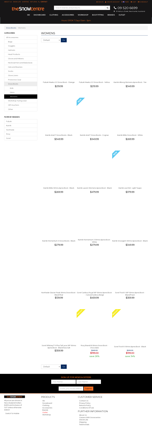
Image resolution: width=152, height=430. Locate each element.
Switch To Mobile (12, 413)
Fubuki (9, 121)
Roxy (8, 134)
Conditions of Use (86, 408)
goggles (11, 46)
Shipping (25, 2)
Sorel (8, 138)
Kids (11, 88)
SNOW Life (17, 2)
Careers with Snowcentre (89, 417)
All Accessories (12, 37)
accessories (68, 15)
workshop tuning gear (17, 101)
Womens (13, 97)
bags (10, 42)
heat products (14, 54)
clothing (53, 15)
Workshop (83, 15)
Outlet (122, 15)
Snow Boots (11, 28)
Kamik (8, 125)
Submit (88, 388)
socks (10, 71)
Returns (33, 2)
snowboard (40, 15)
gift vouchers (13, 105)
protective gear (14, 80)
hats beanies (15, 67)
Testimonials (84, 424)
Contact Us (83, 401)
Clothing (45, 405)
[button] (100, 2)
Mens (12, 92)
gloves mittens (16, 59)
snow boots (13, 84)
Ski (43, 401)
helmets (11, 50)
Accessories (47, 408)
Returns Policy (85, 405)
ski (28, 15)
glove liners (13, 75)
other (10, 109)
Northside (10, 130)
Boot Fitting (98, 15)
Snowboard (47, 403)
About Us (8, 2)
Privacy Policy (84, 403)
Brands (111, 15)
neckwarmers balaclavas (20, 63)
